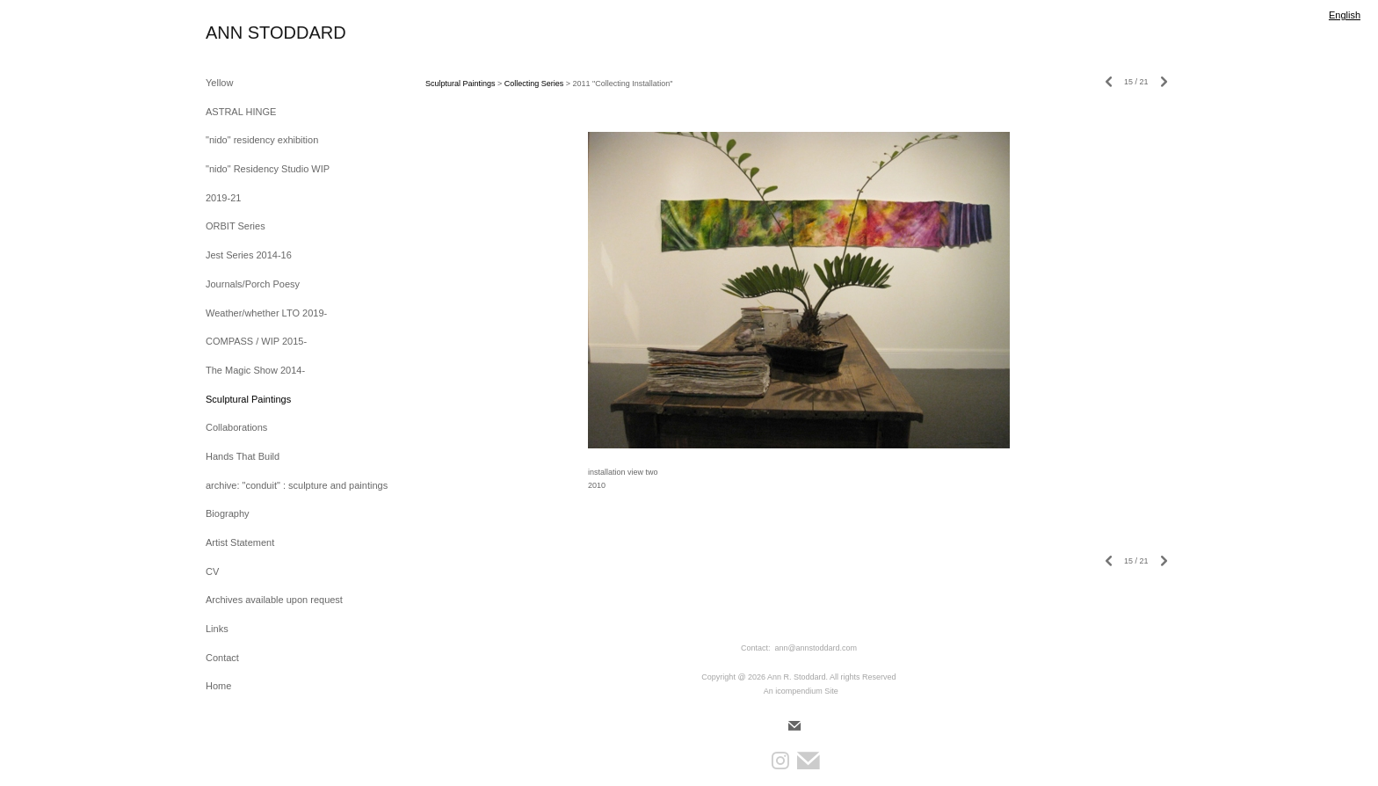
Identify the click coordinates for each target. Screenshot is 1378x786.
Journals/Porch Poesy (253, 284)
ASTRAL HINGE (241, 111)
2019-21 (223, 198)
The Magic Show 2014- (255, 370)
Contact (222, 657)
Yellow (219, 82)
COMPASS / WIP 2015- (256, 341)
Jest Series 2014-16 (249, 255)
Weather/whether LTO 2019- (266, 313)
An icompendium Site (801, 691)
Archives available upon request (274, 599)
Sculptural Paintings (248, 399)
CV (212, 571)
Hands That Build (242, 456)
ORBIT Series (235, 226)
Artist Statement (240, 542)
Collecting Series (534, 83)
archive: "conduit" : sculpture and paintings (297, 485)
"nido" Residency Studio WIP (268, 169)
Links (217, 628)
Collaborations (236, 427)
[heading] (250, 33)
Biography (228, 513)
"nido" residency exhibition (262, 140)
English (1344, 15)
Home (218, 685)
